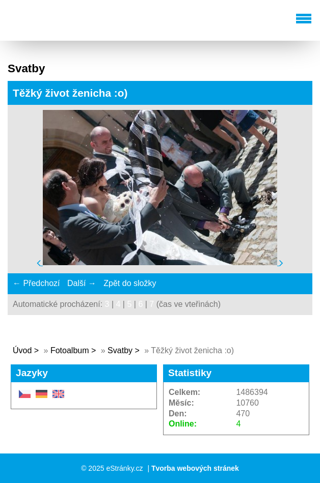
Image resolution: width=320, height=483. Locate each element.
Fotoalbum (69, 350)
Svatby (120, 350)
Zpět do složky (129, 283)
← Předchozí (36, 283)
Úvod (22, 350)
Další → (81, 283)
